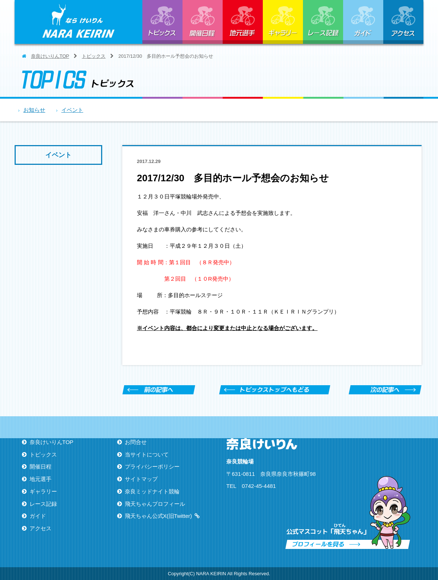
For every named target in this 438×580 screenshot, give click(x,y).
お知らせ (34, 110)
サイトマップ (141, 479)
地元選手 (243, 22)
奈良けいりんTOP (50, 56)
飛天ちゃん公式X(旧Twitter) (158, 516)
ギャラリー (283, 22)
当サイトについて (147, 454)
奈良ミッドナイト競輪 (152, 491)
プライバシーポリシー (152, 466)
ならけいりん (78, 22)
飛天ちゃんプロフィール (155, 504)
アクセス (403, 22)
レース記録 (323, 22)
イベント (72, 110)
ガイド (363, 22)
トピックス (162, 22)
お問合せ (136, 442)
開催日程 (202, 22)
